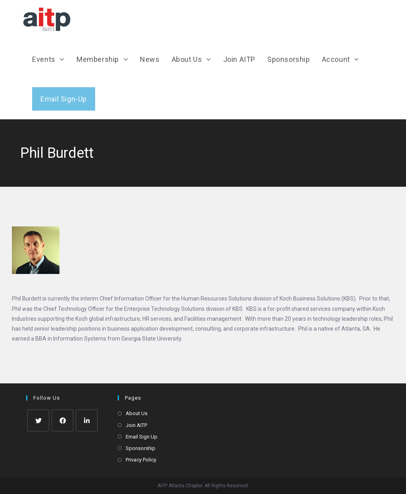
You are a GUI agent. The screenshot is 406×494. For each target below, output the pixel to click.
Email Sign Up (141, 437)
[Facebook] (62, 420)
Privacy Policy (141, 460)
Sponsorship (140, 448)
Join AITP (136, 425)
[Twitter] (38, 420)
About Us (136, 413)
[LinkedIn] (87, 420)
